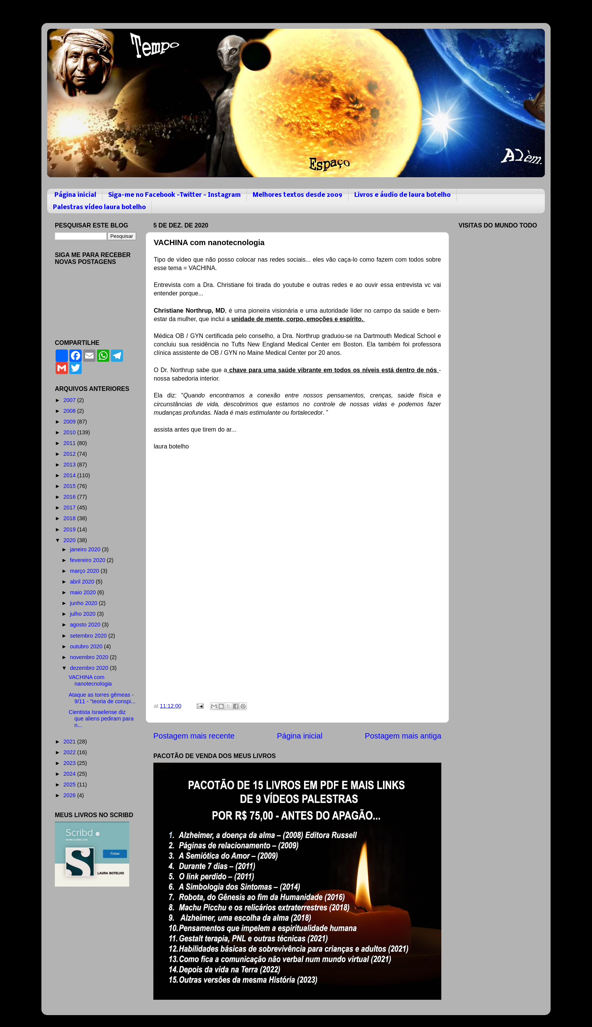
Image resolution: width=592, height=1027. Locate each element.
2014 (70, 475)
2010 (70, 432)
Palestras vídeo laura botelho (99, 207)
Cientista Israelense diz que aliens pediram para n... (101, 719)
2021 (70, 742)
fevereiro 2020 (88, 560)
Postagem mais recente (194, 736)
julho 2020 (83, 614)
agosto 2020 (86, 624)
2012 (70, 454)
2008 (70, 411)
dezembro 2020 (90, 668)
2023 (70, 763)
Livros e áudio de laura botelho (402, 195)
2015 (70, 486)
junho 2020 (84, 603)
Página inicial (75, 195)
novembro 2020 (90, 657)
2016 (70, 497)
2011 (70, 443)
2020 (70, 540)
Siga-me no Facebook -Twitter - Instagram (174, 195)
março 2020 (85, 571)
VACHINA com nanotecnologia (90, 680)
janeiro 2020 (86, 549)
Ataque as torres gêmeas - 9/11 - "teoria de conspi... (102, 698)
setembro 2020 (89, 636)
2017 (70, 507)
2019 (70, 529)
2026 (70, 795)
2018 (70, 518)
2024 (70, 774)
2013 (70, 465)
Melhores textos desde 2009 (297, 195)
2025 (70, 784)
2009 (70, 422)
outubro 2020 (87, 646)
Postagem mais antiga (403, 736)
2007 (70, 400)
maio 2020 (83, 592)
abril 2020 (83, 582)
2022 (70, 752)
